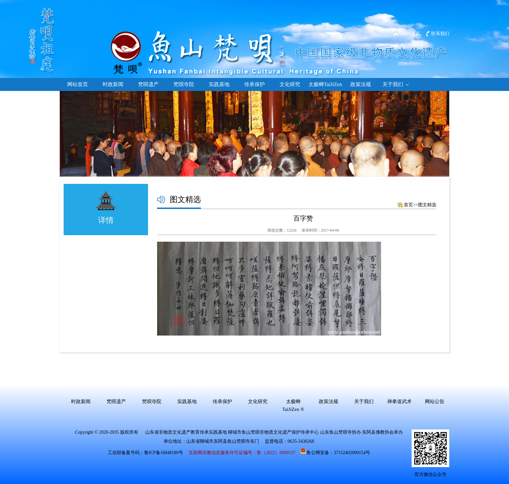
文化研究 (289, 84)
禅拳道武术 (399, 401)
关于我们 (396, 84)
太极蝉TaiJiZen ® (325, 86)
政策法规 (360, 84)
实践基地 (219, 84)
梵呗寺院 (183, 84)
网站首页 (411, 33)
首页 (408, 204)
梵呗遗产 (148, 84)
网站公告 (434, 401)
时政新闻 (113, 84)
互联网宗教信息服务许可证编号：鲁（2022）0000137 (242, 452)
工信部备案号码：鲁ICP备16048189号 (145, 452)
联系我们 (440, 33)
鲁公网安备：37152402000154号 (335, 452)
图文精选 (427, 204)
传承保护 (254, 84)
